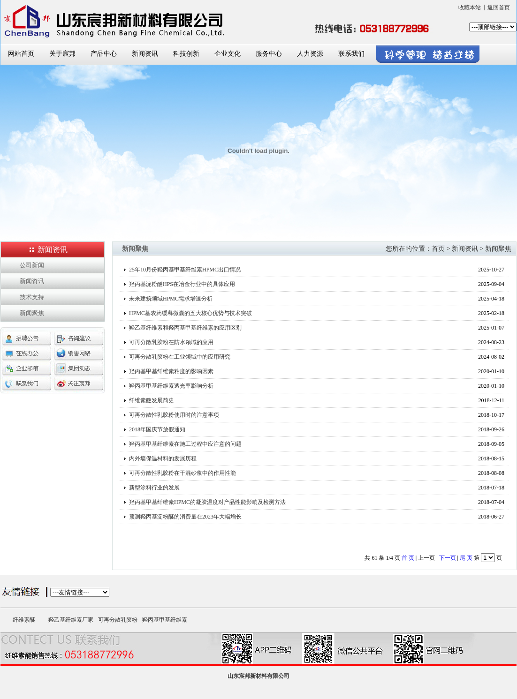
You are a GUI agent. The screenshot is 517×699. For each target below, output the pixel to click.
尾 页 (466, 558)
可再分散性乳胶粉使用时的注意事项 (174, 415)
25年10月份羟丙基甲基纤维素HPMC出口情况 (185, 269)
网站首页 (21, 53)
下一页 (447, 558)
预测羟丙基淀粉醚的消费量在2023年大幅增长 (185, 516)
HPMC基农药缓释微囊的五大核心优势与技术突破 (190, 313)
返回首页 (498, 7)
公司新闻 (32, 265)
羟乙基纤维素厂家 (70, 619)
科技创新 (186, 53)
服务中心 (269, 53)
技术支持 (32, 297)
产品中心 (104, 53)
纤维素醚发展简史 (151, 400)
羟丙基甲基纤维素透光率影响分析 (171, 386)
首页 (438, 248)
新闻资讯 (145, 53)
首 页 (408, 558)
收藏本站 (469, 7)
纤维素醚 (24, 619)
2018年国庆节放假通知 (157, 429)
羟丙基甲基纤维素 (164, 619)
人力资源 (310, 53)
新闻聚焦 (32, 312)
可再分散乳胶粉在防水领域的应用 (171, 342)
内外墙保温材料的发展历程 (163, 458)
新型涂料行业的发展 (154, 487)
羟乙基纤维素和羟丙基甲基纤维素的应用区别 (185, 327)
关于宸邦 (62, 53)
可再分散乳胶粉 (117, 619)
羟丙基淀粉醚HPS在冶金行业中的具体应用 (182, 284)
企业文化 (227, 53)
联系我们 (351, 53)
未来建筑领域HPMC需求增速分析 (171, 298)
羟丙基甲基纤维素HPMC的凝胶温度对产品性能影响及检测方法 (207, 502)
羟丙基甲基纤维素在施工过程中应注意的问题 (185, 444)
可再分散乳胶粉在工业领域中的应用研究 (179, 356)
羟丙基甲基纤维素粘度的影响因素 (171, 371)
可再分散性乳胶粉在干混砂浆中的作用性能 (182, 473)
